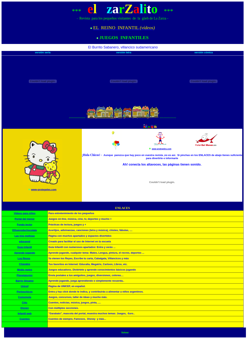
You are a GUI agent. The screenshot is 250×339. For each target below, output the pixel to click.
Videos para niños (25, 213)
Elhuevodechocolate (24, 230)
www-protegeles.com (44, 189)
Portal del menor (25, 218)
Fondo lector (24, 224)
